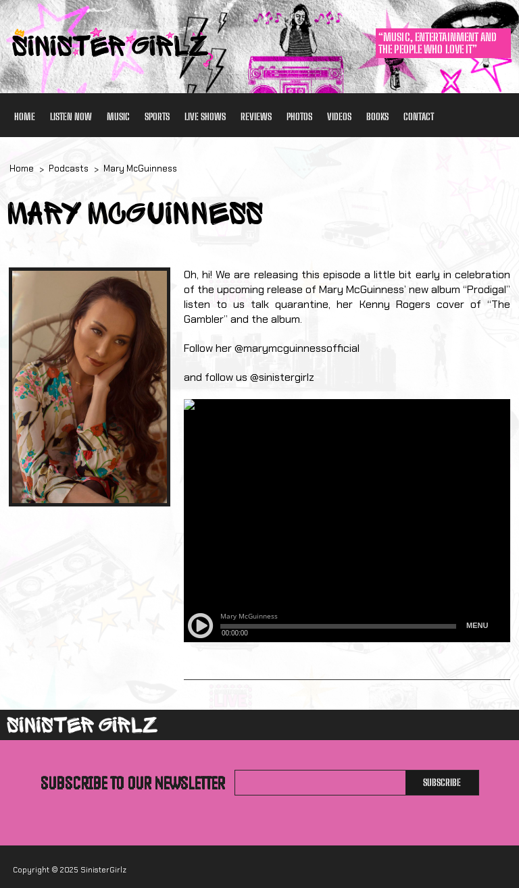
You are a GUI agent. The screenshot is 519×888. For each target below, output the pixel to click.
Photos (299, 116)
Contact (418, 116)
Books (377, 116)
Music (118, 116)
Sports (157, 116)
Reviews (256, 116)
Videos (339, 116)
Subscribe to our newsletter (133, 782)
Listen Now (71, 116)
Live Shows (205, 116)
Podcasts (69, 168)
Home (24, 116)
